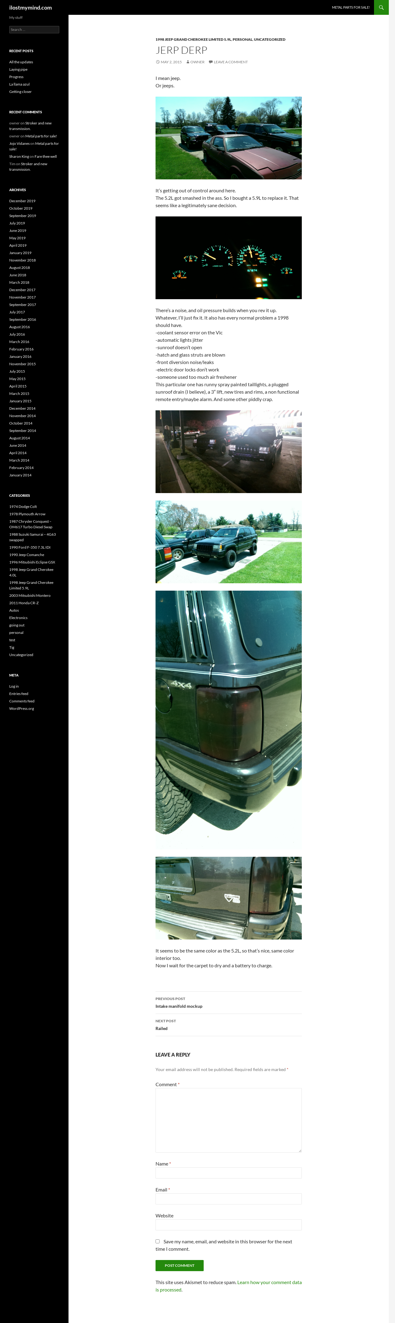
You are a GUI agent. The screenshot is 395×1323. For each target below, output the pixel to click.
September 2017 (22, 304)
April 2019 (18, 245)
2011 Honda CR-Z (24, 603)
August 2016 (19, 326)
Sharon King (19, 156)
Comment (168, 1084)
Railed (229, 1024)
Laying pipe (18, 69)
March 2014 (19, 460)
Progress (16, 76)
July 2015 (17, 371)
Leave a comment (231, 62)
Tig (11, 647)
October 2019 (20, 208)
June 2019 (17, 230)
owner (197, 62)
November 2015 (22, 364)
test (12, 640)
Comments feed (22, 701)
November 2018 (22, 260)
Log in (14, 686)
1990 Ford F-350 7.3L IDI (30, 547)
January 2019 (20, 252)
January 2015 (20, 401)
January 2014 (20, 475)
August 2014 (19, 438)
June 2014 (17, 445)
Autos (14, 610)
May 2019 (17, 238)
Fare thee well (46, 156)
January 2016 (20, 356)
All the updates (21, 62)
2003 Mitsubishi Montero (30, 595)
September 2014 (22, 430)
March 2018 (19, 282)
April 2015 (18, 386)
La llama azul (19, 84)
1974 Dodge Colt (23, 506)
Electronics (18, 617)
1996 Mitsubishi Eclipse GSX (32, 562)
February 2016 (21, 349)
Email (163, 1189)
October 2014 (20, 423)
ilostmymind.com (30, 7)
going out (16, 625)
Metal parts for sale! (351, 7)
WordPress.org (21, 708)
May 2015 (17, 378)
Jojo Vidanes (19, 143)
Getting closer (20, 91)
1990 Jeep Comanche (26, 554)
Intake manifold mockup (229, 1002)
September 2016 (22, 319)
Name (163, 1163)
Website (164, 1215)
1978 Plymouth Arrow (27, 514)
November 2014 (22, 415)
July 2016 (17, 334)
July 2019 (17, 223)
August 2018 (19, 267)
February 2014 (21, 467)
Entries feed (18, 693)
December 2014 (22, 408)
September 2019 (22, 215)
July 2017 (17, 312)
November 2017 (22, 297)
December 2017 (22, 289)
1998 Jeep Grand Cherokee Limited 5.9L (193, 39)
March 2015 (19, 393)
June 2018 (17, 275)
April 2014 (18, 452)
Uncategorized (269, 39)
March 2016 (19, 341)
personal (242, 39)
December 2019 (22, 201)
